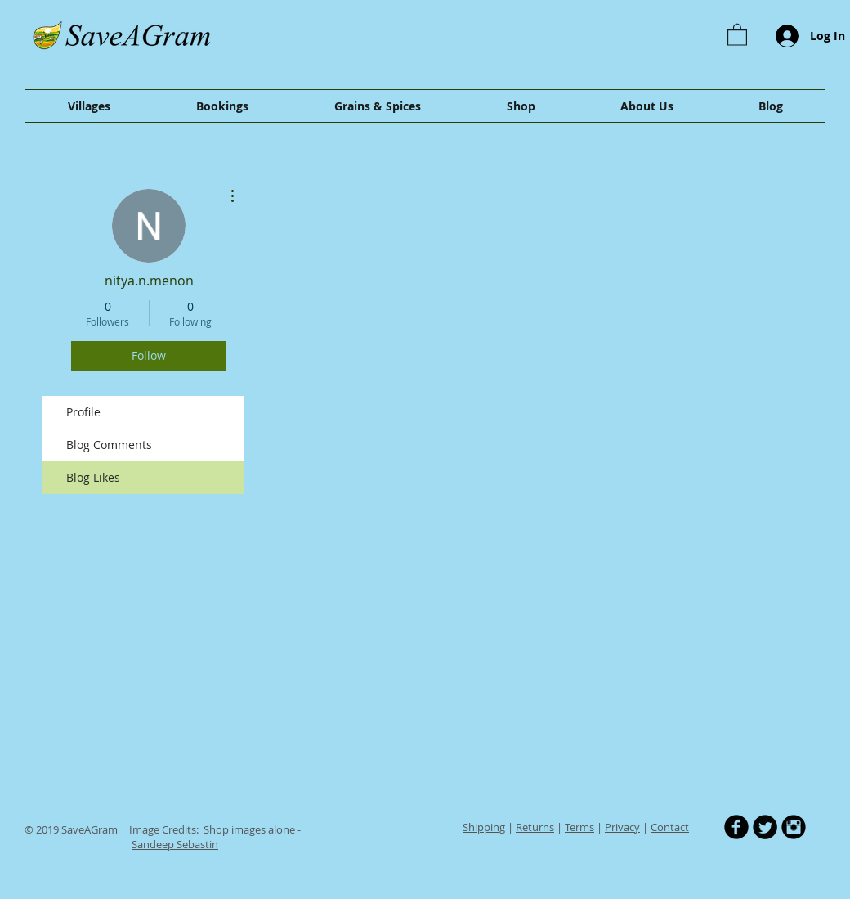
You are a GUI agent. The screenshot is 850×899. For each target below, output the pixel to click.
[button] (737, 34)
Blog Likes (93, 477)
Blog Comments (109, 444)
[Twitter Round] (765, 827)
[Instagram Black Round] (793, 827)
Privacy (622, 827)
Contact (670, 827)
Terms (579, 827)
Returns (535, 827)
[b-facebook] (736, 827)
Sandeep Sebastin (175, 844)
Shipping (484, 827)
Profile (83, 412)
